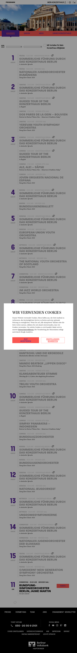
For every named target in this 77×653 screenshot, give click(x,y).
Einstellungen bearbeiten (52, 340)
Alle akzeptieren (25, 340)
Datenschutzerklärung (26, 330)
